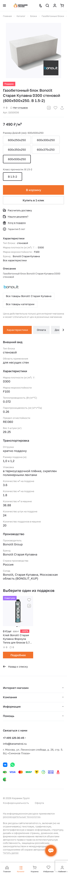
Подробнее (18, 655)
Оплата (41, 329)
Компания (10, 697)
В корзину (33, 190)
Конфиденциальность (16, 802)
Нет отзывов (19, 107)
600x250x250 (17, 140)
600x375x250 (46, 149)
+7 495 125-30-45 (13, 737)
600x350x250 (17, 149)
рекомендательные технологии (21, 816)
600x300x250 (46, 140)
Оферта (39, 802)
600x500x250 (17, 159)
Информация (12, 706)
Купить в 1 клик (33, 200)
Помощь (8, 715)
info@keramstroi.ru (15, 743)
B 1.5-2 (12, 176)
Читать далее (11, 852)
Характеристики (17, 329)
